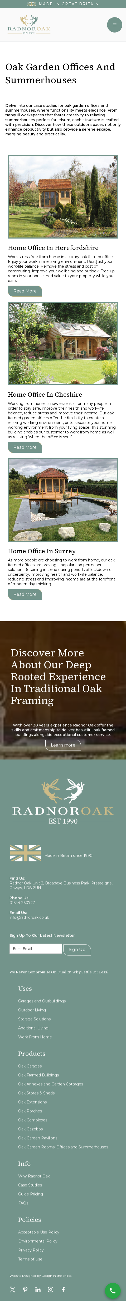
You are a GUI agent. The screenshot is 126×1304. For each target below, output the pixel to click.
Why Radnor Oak (34, 1189)
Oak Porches (30, 1124)
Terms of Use (30, 1272)
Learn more (63, 751)
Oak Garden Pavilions (37, 1151)
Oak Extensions (32, 1115)
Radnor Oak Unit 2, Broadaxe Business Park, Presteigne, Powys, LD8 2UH (61, 898)
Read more (25, 291)
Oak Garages (30, 1079)
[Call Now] (113, 1291)
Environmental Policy (37, 1254)
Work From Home (35, 1049)
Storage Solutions (34, 1032)
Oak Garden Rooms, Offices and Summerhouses (63, 1159)
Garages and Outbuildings (42, 1014)
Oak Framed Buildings (38, 1088)
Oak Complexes (32, 1133)
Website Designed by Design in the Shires (40, 1282)
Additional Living (33, 1040)
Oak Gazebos (30, 1142)
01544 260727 (22, 915)
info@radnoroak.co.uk (29, 930)
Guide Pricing (30, 1207)
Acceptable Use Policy (38, 1245)
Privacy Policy (31, 1263)
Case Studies (30, 1198)
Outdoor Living (32, 1023)
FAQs (23, 1216)
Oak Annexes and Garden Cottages (50, 1097)
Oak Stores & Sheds (36, 1106)
